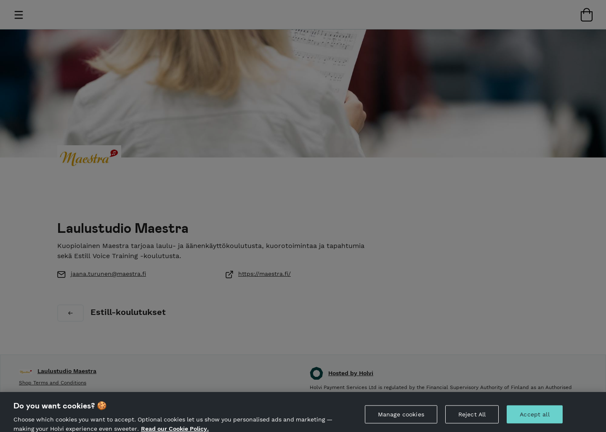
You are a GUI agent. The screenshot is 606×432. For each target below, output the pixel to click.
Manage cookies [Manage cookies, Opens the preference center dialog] (401, 416)
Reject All (472, 416)
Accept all (534, 416)
